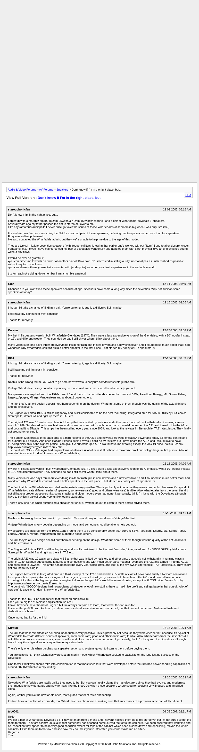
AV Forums (46, 189)
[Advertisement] (99, 13)
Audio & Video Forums (22, 189)
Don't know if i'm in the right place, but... (70, 198)
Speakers (62, 189)
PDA (188, 195)
